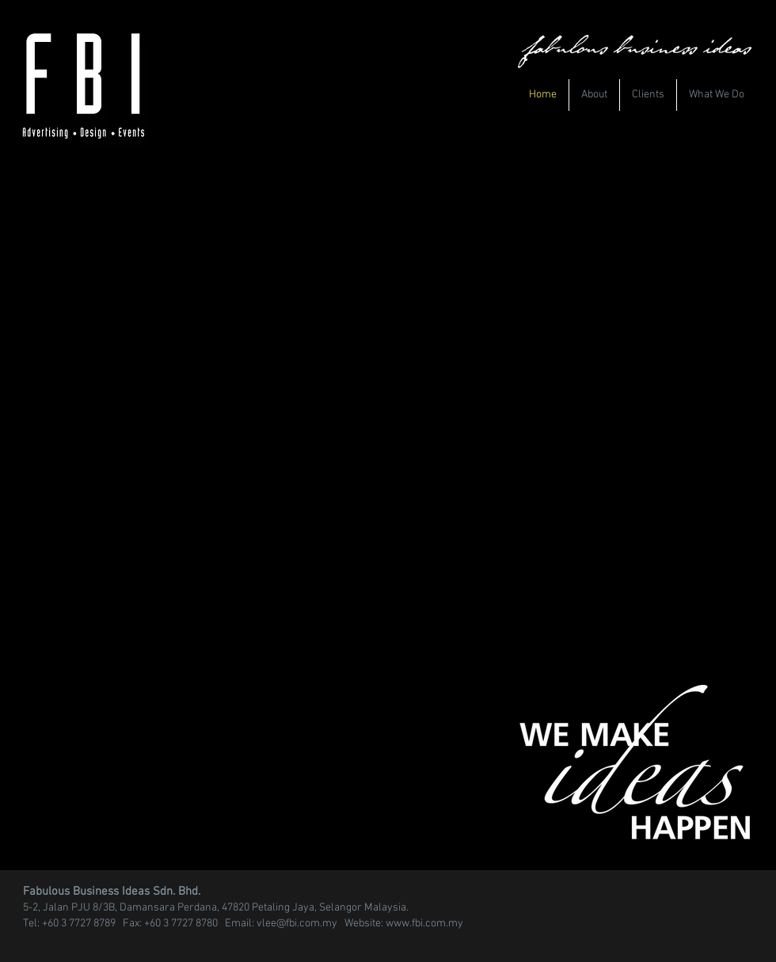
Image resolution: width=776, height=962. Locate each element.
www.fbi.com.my (424, 923)
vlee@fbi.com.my (297, 923)
